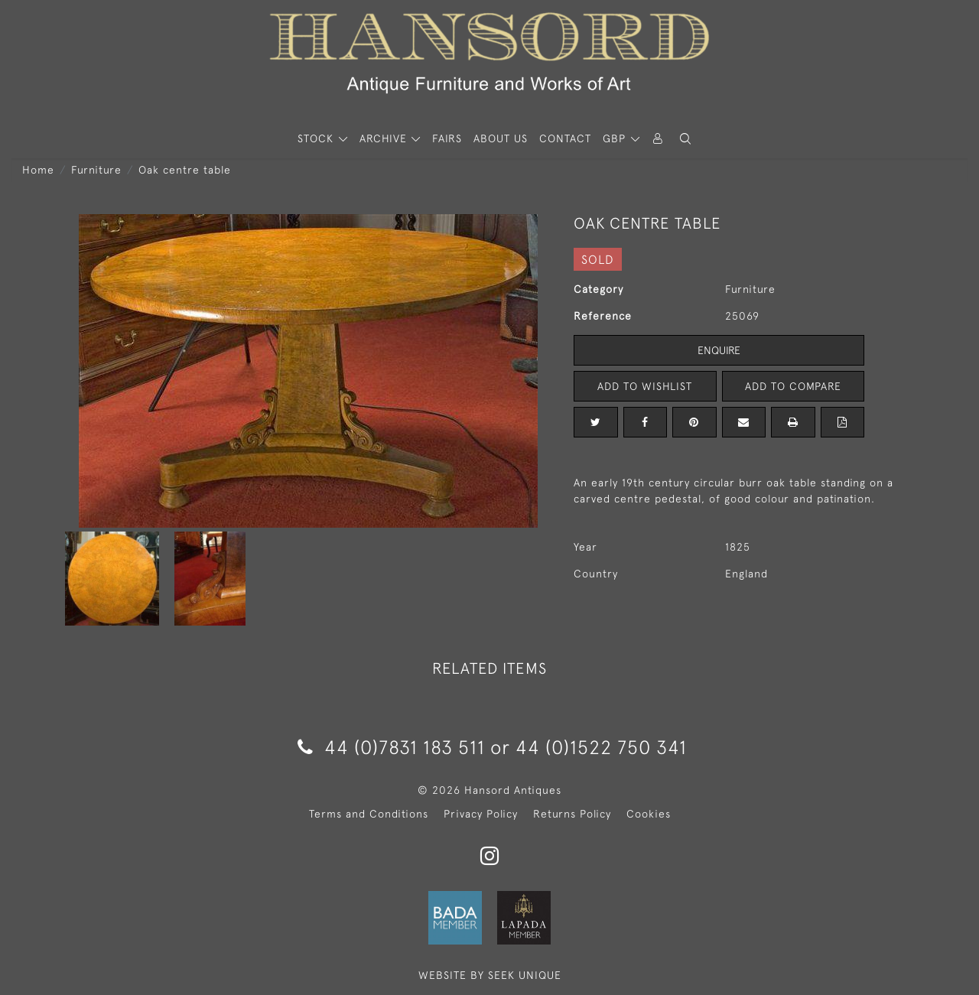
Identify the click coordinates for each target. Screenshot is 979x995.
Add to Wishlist (644, 386)
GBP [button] (616, 138)
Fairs (447, 138)
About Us (500, 138)
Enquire (719, 350)
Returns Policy (572, 814)
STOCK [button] (317, 138)
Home (38, 170)
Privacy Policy (481, 814)
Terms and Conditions (368, 814)
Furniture (96, 170)
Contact (565, 138)
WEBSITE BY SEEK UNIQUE (489, 975)
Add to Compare (793, 386)
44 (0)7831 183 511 (391, 747)
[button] (685, 139)
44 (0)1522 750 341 (601, 747)
